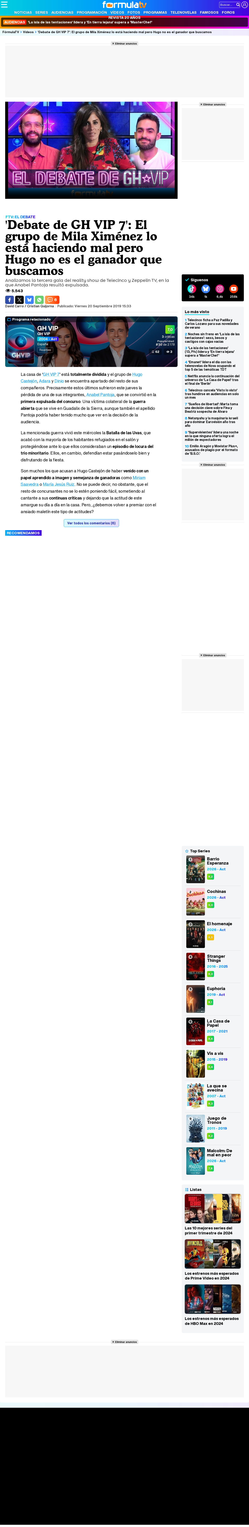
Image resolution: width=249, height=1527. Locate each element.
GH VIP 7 (51, 374)
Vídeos (117, 12)
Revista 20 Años (124, 17)
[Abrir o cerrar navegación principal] (4, 4)
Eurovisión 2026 (161, 1440)
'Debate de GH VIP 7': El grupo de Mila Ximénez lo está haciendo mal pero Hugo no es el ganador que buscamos (125, 32)
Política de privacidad (59, 1476)
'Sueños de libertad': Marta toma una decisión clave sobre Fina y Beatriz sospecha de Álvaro (211, 408)
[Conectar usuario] (244, 4)
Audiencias (62, 12)
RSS (170, 1476)
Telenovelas (183, 12)
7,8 (210, 1168)
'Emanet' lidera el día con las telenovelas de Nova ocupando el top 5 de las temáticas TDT (210, 365)
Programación (92, 12)
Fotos (134, 12)
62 (157, 351)
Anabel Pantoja (100, 395)
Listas (56, 1436)
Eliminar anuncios (126, 43)
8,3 (210, 974)
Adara (45, 381)
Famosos (209, 12)
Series (41, 12)
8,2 (210, 877)
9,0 (210, 905)
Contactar (158, 1476)
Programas (155, 12)
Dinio (59, 381)
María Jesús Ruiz (59, 484)
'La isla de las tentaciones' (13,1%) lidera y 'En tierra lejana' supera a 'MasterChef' (210, 351)
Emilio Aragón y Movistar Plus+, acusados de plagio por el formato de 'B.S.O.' (211, 450)
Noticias (23, 12)
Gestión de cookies (118, 1476)
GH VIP (47, 328)
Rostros (205, 1427)
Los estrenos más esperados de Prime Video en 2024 (212, 1276)
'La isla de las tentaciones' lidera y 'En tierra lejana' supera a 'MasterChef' (77, 22)
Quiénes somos (12, 1476)
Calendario (60, 1432)
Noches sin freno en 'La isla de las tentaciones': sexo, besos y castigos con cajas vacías (212, 338)
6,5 (210, 937)
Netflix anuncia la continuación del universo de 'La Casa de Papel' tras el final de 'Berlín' (212, 380)
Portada (11, 1427)
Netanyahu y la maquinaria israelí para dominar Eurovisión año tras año (211, 422)
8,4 (210, 1067)
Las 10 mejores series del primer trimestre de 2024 (208, 1230)
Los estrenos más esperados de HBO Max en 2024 (212, 1321)
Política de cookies (89, 1476)
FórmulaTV (10, 32)
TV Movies (60, 1441)
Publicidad (141, 1476)
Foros (228, 12)
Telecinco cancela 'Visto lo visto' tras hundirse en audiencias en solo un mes (212, 394)
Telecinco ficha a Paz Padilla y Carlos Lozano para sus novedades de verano (212, 323)
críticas (168, 336)
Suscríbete (208, 1442)
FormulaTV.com (12, 1483)
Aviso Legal (34, 1476)
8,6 (210, 1039)
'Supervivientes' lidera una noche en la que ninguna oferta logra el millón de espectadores (211, 436)
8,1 (210, 1002)
